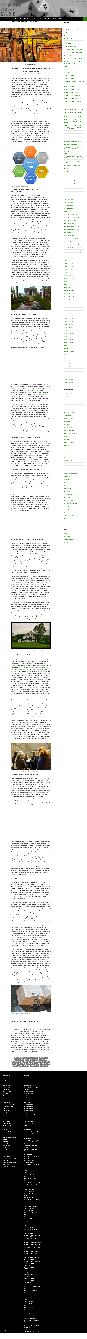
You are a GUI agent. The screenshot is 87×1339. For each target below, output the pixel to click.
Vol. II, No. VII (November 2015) (72, 223)
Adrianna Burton (68, 393)
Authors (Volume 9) (69, 208)
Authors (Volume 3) (69, 190)
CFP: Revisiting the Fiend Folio (72, 55)
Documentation (68, 36)
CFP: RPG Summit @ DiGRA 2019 (73, 58)
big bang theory (20, 1065)
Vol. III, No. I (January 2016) (71, 226)
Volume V (66, 330)
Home (6, 18)
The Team (39, 18)
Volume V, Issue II (68, 333)
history (25, 1067)
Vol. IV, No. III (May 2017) (71, 232)
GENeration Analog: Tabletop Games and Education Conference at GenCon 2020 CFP (74, 121)
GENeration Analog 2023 (71, 92)
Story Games (67, 512)
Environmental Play (30, 64)
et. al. (65, 436)
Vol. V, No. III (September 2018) (72, 241)
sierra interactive (24, 1071)
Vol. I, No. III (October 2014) (71, 217)
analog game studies (32, 1063)
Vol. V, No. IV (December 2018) (72, 245)
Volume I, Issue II (68, 263)
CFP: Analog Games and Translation (73, 49)
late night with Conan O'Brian (42, 1067)
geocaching (30, 398)
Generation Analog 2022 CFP (72, 89)
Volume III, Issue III (69, 293)
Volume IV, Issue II (69, 306)
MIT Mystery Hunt (18, 337)
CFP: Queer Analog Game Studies (73, 52)
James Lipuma (68, 448)
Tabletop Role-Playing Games (72, 516)
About (46, 18)
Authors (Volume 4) (69, 193)
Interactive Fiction (69, 442)
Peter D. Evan (67, 485)
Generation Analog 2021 (70, 78)
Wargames (67, 522)
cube (27, 1065)
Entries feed (67, 536)
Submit (52, 18)
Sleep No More (25, 558)
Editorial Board (68, 211)
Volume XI (67, 364)
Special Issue (67, 506)
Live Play (66, 464)
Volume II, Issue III (69, 278)
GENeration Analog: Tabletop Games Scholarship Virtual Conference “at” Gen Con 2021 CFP (73, 127)
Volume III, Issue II (69, 290)
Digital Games (68, 427)
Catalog (12, 18)
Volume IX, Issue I (68, 315)
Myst (14, 1069)
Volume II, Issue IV (69, 281)
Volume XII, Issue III (69, 379)
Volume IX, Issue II (69, 318)
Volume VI (67, 336)
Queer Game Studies (69, 494)
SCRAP (15, 1071)
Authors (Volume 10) (69, 177)
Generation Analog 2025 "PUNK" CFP (74, 109)
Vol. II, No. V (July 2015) (70, 220)
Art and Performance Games (71, 400)
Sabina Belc (67, 497)
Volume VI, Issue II (69, 342)
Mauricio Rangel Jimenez (70, 473)
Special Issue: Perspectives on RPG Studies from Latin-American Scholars (74, 157)
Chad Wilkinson (68, 418)
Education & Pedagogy (70, 430)
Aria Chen (67, 397)
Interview (66, 445)
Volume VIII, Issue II (69, 351)
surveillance (44, 1071)
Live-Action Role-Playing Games (72, 467)
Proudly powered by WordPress (10, 1337)
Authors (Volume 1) (69, 174)
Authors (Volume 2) (69, 187)
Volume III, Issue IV (69, 296)
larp (31, 1067)
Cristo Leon (67, 424)
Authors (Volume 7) (69, 202)
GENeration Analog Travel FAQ (72, 116)
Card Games (67, 415)
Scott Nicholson (32, 80)
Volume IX (67, 312)
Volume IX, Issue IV (69, 327)
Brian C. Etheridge (69, 412)
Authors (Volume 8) (69, 205)
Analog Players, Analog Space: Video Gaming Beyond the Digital (73, 147)
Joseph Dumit (68, 454)
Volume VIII (67, 348)
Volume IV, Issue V (69, 309)
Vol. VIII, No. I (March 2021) (71, 254)
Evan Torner (67, 439)
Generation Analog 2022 (70, 86)
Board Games (67, 406)
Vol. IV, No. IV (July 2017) (71, 235)
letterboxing (40, 398)
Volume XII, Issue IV (69, 382)
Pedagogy (66, 482)
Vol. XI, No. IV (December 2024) (72, 257)
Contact (60, 18)
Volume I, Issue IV (69, 266)
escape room (43, 1065)
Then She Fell (39, 558)
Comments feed (68, 539)
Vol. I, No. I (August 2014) (71, 214)
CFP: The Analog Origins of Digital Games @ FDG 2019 (73, 62)
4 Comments (42, 80)
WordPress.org (68, 542)
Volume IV (67, 303)
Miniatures (67, 476)
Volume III (67, 287)
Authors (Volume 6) (69, 199)
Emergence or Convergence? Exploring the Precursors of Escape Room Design (30, 72)
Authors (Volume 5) (69, 196)
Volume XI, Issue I (68, 367)
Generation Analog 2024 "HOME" (73, 98)
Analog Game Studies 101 (71, 29)
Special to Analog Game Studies (72, 509)
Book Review (67, 409)
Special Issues (67, 72)
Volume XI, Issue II (69, 370)
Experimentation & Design (71, 39)
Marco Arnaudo (68, 470)
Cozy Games (67, 421)
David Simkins (34, 1065)
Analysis (66, 32)
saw (38, 1069)
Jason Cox (67, 451)
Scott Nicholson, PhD (17, 1035)
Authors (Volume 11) (69, 180)
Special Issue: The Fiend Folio (72, 165)
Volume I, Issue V (68, 269)
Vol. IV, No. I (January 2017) (71, 229)
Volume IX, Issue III (69, 321)
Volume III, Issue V (69, 299)
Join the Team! (68, 135)
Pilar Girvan (67, 488)
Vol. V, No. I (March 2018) (71, 238)
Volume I (66, 260)
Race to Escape (30, 1069)
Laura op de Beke (68, 458)
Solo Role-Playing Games (70, 503)
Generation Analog (28, 18)
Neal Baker (67, 479)
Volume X (66, 354)
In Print (20, 18)
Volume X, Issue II (68, 360)
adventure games (19, 1063)
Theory (66, 519)
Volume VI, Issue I (69, 339)
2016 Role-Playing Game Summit (73, 141)
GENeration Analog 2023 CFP (72, 95)
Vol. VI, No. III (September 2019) (72, 248)
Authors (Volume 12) (69, 184)
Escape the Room (16, 1067)
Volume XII (67, 373)
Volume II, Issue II (68, 275)
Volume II (66, 272)
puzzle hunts (21, 1069)
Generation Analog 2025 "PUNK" (73, 106)
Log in (65, 533)
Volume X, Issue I (68, 357)
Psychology (67, 491)
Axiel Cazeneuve (68, 403)
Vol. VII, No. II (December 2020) (72, 251)
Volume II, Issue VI (69, 284)
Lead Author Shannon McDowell (72, 461)
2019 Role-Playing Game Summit (73, 144)
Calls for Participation (70, 46)
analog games (43, 1063)
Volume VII (67, 345)
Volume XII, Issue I (69, 376)
